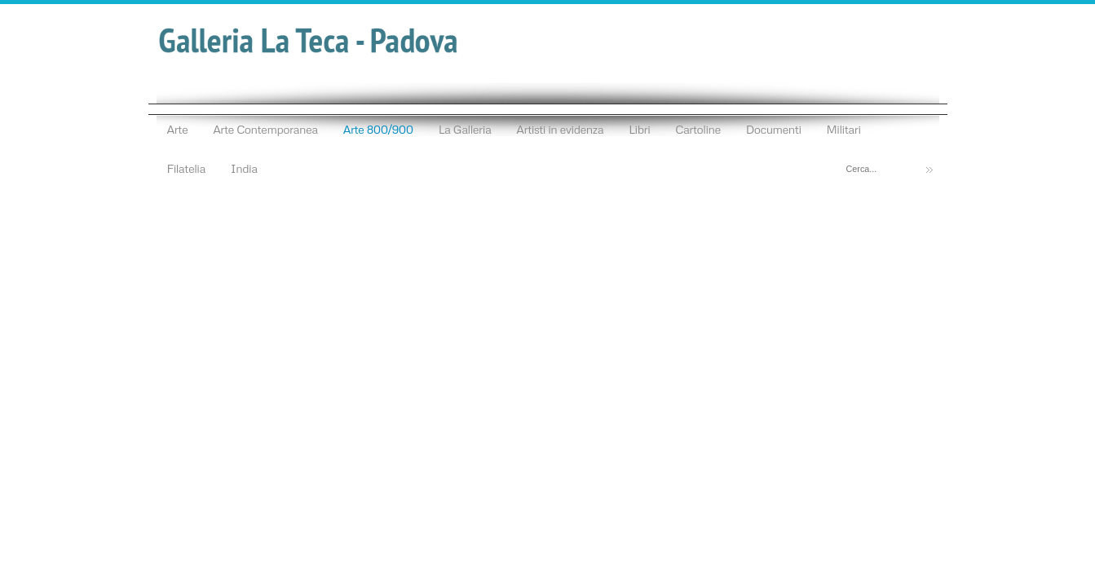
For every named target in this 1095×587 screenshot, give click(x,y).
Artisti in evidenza (559, 128)
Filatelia (186, 168)
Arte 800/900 (378, 128)
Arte (177, 128)
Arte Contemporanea (265, 128)
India (244, 168)
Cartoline (698, 128)
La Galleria (465, 128)
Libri (639, 128)
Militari (844, 128)
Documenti (773, 128)
